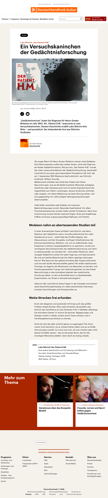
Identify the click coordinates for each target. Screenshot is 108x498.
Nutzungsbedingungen (58, 492)
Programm (15, 19)
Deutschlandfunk (44, 4)
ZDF (43, 494)
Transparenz (92, 470)
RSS (45, 470)
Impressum (76, 492)
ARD (36, 494)
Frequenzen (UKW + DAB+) (30, 465)
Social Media (71, 464)
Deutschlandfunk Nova (61, 4)
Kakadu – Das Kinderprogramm (8, 476)
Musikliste (44, 19)
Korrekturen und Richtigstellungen (94, 475)
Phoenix (52, 494)
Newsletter (48, 467)
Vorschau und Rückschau (6, 461)
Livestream (26, 460)
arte (61, 494)
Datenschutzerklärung (36, 492)
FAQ (45, 460)
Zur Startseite (40, 442)
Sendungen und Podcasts (7, 467)
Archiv (51, 19)
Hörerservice (71, 460)
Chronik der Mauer (74, 494)
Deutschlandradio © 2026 (54, 489)
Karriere (90, 467)
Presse (89, 464)
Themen (5, 19)
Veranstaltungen (50, 474)
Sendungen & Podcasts (29, 19)
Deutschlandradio (94, 460)
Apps (46, 464)
